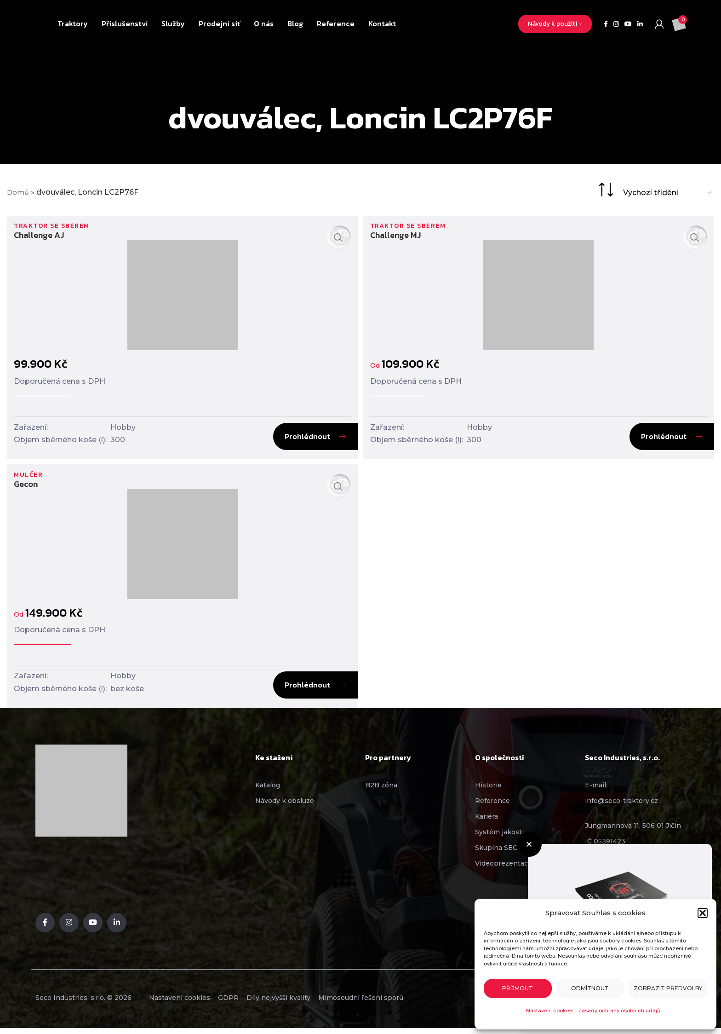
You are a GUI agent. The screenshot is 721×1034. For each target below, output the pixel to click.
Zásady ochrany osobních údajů (619, 1010)
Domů (19, 192)
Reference (492, 806)
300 (117, 440)
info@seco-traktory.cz (621, 806)
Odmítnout (590, 988)
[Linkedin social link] (640, 24)
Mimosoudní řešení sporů (398, 1003)
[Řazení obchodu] (668, 192)
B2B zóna (381, 790)
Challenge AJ (39, 235)
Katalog (267, 790)
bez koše (127, 693)
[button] (702, 913)
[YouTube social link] (628, 24)
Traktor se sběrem (55, 226)
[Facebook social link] (606, 24)
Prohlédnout (305, 436)
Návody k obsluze (284, 806)
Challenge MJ (397, 235)
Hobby (123, 427)
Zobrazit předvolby (668, 988)
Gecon (26, 488)
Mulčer (30, 479)
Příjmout (517, 988)
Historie (488, 790)
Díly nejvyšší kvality (305, 1003)
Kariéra (486, 821)
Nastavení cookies (549, 1010)
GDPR (244, 1003)
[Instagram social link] (616, 24)
